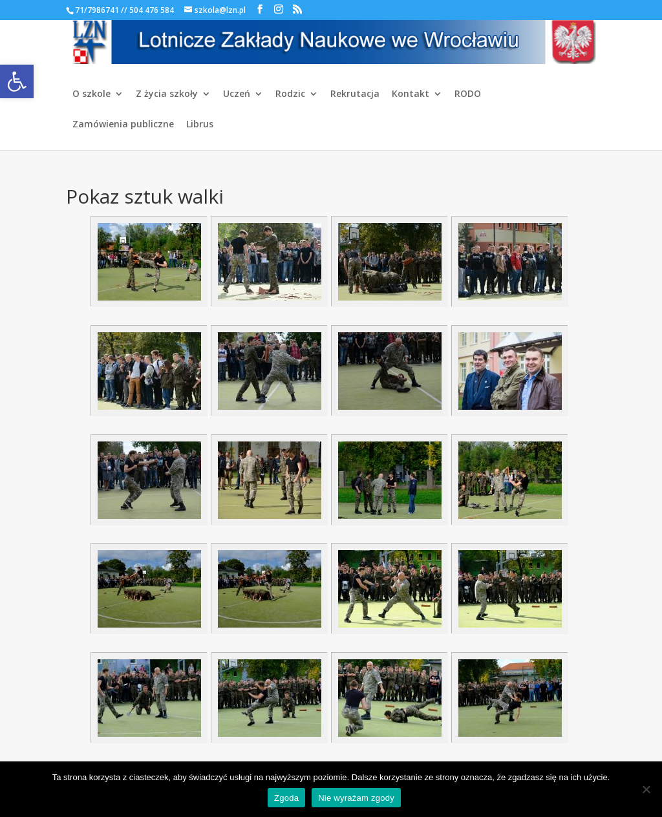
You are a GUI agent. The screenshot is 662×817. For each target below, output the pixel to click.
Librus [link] (199, 125)
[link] (17, 81)
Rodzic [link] (290, 94)
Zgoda (286, 798)
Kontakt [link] (410, 94)
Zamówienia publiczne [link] (123, 125)
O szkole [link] (91, 94)
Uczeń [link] (236, 94)
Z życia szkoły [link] (167, 94)
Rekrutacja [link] (354, 94)
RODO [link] (467, 94)
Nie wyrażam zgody (356, 798)
